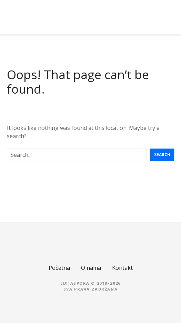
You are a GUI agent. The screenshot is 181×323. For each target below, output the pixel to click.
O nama (91, 268)
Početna (59, 268)
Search (162, 155)
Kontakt (122, 268)
